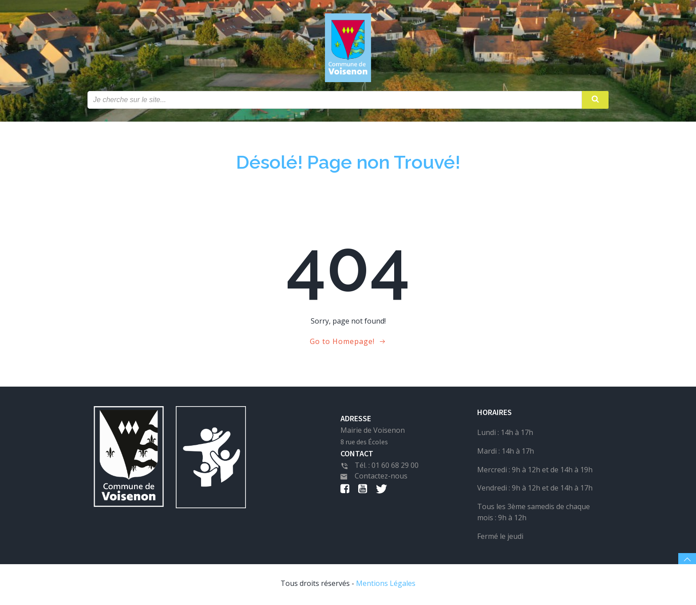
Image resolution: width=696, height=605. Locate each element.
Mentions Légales (385, 585)
